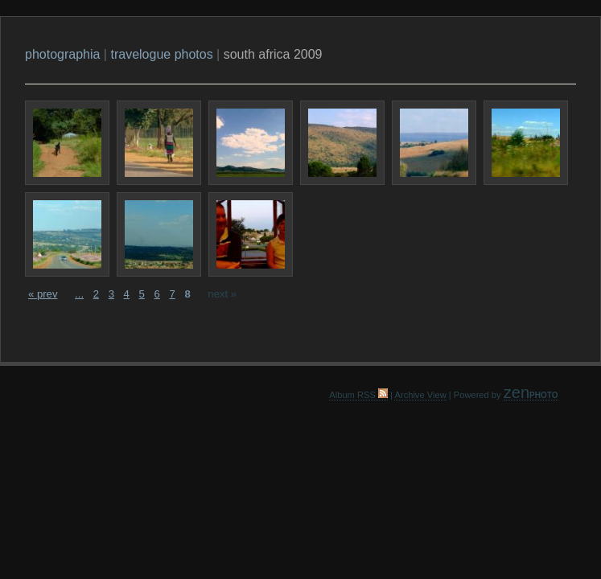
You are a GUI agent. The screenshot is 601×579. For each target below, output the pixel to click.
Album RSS (358, 395)
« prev (42, 294)
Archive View (420, 395)
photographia (62, 54)
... (79, 294)
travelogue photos (161, 54)
